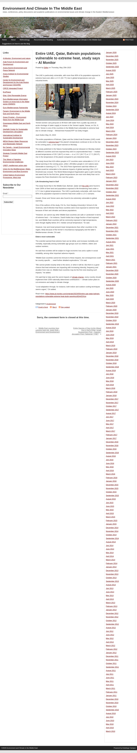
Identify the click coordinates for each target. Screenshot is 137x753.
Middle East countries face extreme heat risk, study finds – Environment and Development (48, 330)
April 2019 (110, 342)
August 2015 (111, 499)
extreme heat (54, 142)
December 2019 (112, 313)
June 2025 (110, 77)
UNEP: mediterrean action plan (15, 165)
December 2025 (112, 56)
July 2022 (109, 203)
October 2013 (111, 578)
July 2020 (109, 288)
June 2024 (110, 120)
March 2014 (110, 560)
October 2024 (111, 106)
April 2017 (110, 428)
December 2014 (112, 528)
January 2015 (111, 524)
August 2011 (111, 671)
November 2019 (112, 317)
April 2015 (110, 513)
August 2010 (111, 713)
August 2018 (111, 371)
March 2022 (110, 217)
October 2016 (111, 449)
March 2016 (110, 474)
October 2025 (111, 63)
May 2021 (110, 253)
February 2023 (111, 178)
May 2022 (110, 210)
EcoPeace (7, 92)
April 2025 (110, 85)
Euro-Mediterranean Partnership (15, 108)
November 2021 (112, 231)
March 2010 (110, 731)
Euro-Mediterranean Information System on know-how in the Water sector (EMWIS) (16, 101)
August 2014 (111, 542)
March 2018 (110, 388)
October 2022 (111, 192)
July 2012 (109, 631)
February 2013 (111, 606)
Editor (46, 68)
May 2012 (110, 638)
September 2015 (112, 496)
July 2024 (109, 117)
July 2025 (109, 74)
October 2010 (111, 706)
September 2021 (112, 238)
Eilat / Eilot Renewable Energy (15, 96)
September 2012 (112, 624)
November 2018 (112, 360)
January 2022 (111, 224)
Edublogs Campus (129, 748)
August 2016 (111, 456)
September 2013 (112, 581)
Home (4, 40)
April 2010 (110, 728)
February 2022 (111, 220)
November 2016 (112, 446)
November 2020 (112, 274)
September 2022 (112, 195)
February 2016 (111, 478)
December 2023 (112, 142)
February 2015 (111, 521)
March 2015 (110, 517)
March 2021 (110, 260)
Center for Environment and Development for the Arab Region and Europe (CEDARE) (16, 82)
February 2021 (111, 263)
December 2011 (112, 656)
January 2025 (111, 95)
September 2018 (112, 367)
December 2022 (112, 185)
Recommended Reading (43, 40)
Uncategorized (51, 304)
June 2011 (110, 678)
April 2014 (110, 556)
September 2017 (112, 410)
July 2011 (109, 674)
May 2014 (110, 553)
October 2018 (111, 363)
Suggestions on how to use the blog (16, 44)
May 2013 (110, 596)
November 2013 (112, 574)
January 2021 (111, 267)
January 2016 (111, 481)
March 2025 (110, 88)
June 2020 (110, 292)
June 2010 (110, 721)
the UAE (85, 186)
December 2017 (112, 399)
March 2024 (110, 131)
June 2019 (110, 335)
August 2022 (111, 199)
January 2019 (111, 353)
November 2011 (112, 660)
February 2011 (111, 692)
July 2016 (109, 460)
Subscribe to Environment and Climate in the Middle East (79, 40)
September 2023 (112, 153)
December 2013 (112, 571)
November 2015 (112, 488)
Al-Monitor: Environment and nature (17, 58)
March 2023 (110, 174)
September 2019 (112, 324)
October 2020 (111, 278)
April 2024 (110, 128)
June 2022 (110, 206)
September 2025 (112, 67)
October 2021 (111, 235)
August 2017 (111, 413)
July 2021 (109, 245)
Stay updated (65, 307)
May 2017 (110, 424)
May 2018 (110, 381)
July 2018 (109, 374)
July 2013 (109, 588)
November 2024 (112, 103)
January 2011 (111, 696)
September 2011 (112, 667)
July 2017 (109, 417)
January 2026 (111, 52)
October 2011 (111, 663)
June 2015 (110, 506)
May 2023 (110, 167)
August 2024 (111, 113)
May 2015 (110, 510)
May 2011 (110, 681)
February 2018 (111, 392)
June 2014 (110, 549)
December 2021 (112, 228)
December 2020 (112, 270)
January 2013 (111, 610)
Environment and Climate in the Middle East (42, 8)
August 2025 (111, 70)
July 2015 (109, 503)
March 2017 (110, 431)
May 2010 (110, 724)
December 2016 (112, 442)
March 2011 (110, 688)
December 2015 (112, 485)
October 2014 (111, 535)
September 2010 (112, 710)
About (13, 40)
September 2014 (112, 538)
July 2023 (109, 160)
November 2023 (112, 145)
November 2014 (112, 531)
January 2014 (111, 567)
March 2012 (110, 646)
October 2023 (111, 149)
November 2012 (112, 617)
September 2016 (112, 453)
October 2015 (111, 492)
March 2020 (110, 303)
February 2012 (111, 649)
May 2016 (110, 467)
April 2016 (110, 471)
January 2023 (111, 181)
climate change (78, 277)
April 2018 (110, 385)
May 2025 (110, 81)
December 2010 (112, 699)
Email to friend (43, 307)
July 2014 (109, 546)
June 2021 (110, 249)
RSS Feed (129, 40)
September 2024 (112, 110)
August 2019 (111, 328)
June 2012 (110, 635)
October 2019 (111, 320)
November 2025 (112, 60)
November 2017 (112, 403)
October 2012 (111, 621)
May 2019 (110, 338)
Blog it (54, 307)
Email (5, 193)
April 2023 (110, 170)
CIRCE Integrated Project (13, 88)
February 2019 (111, 349)
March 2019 (110, 346)
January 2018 (111, 396)
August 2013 (111, 585)
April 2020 (110, 299)
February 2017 (111, 435)
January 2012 (111, 653)
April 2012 (110, 642)
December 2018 (112, 356)
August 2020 (111, 285)
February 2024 (111, 135)
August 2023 (111, 156)
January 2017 (111, 438)
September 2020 (112, 281)
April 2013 (110, 599)
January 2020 (111, 310)
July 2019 (109, 331)
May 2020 (110, 295)
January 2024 (111, 138)
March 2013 (110, 603)
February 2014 (111, 563)
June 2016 (110, 463)
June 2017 (110, 421)
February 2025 (111, 92)
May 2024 (110, 124)
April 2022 (110, 213)
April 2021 (110, 256)
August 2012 (111, 628)
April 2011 (110, 685)
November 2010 (112, 703)
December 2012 (112, 613)
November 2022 (112, 188)
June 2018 (110, 378)
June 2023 (110, 163)
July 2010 (109, 717)
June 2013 (110, 592)
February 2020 (111, 306)
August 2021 (111, 242)
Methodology (25, 40)
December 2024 (112, 99)
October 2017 (111, 406)
